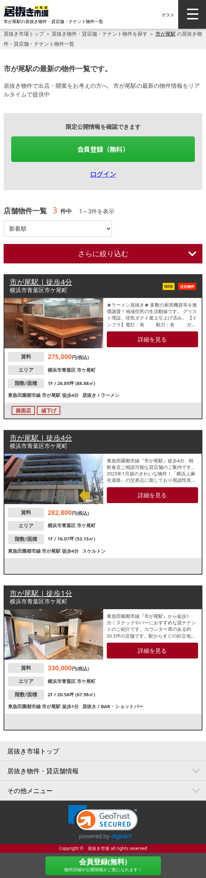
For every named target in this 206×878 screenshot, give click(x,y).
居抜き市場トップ (24, 33)
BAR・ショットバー (122, 706)
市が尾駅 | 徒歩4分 (41, 282)
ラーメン (110, 395)
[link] (103, 822)
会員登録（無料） (103, 149)
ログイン (103, 173)
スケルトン (94, 551)
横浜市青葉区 (62, 370)
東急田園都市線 (25, 395)
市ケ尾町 (86, 370)
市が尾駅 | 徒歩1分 (41, 593)
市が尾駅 (165, 33)
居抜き (89, 395)
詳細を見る (152, 339)
